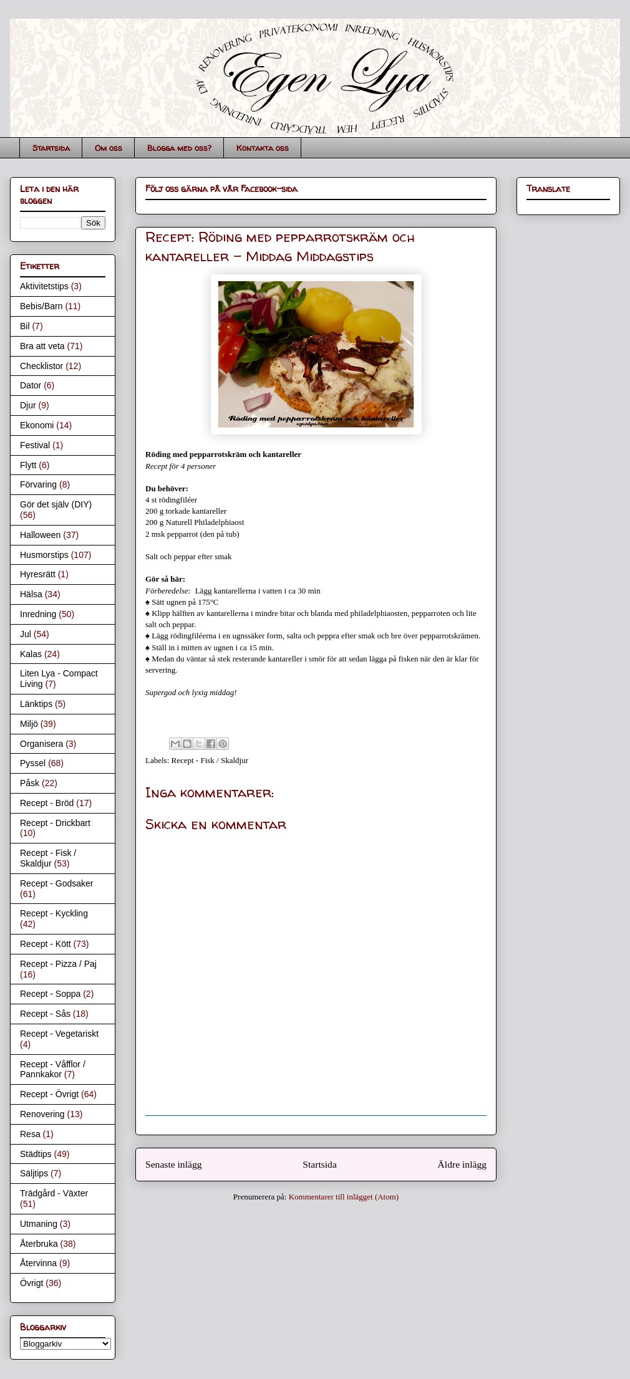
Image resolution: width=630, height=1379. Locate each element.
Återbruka (39, 1244)
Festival (35, 445)
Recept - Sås (45, 1014)
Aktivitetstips (44, 286)
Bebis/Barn (41, 306)
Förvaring (38, 484)
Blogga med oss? (179, 147)
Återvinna (38, 1263)
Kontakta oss (262, 147)
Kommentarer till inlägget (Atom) (344, 1196)
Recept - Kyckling (54, 913)
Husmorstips (44, 555)
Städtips (36, 1154)
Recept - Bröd (47, 803)
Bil (25, 326)
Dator (30, 385)
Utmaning (38, 1224)
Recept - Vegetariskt (59, 1034)
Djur (28, 405)
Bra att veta (42, 346)
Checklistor (41, 366)
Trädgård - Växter (54, 1193)
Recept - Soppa (50, 994)
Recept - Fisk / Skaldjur (210, 760)
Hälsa (31, 594)
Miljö (29, 724)
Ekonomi (37, 425)
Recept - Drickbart (55, 823)
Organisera (41, 744)
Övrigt (31, 1283)
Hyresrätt (38, 574)
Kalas (31, 654)
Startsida (51, 147)
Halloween (40, 535)
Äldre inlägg (462, 1164)
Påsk (29, 783)
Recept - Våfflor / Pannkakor (52, 1069)
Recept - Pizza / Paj (58, 964)
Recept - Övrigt (49, 1094)
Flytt (28, 465)
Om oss (108, 147)
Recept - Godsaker (57, 883)
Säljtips (34, 1173)
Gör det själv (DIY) (56, 504)
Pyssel (33, 763)
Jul (25, 634)
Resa (30, 1134)
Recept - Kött (45, 944)
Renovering (42, 1114)
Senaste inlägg (173, 1164)
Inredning (38, 614)
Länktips (36, 704)
